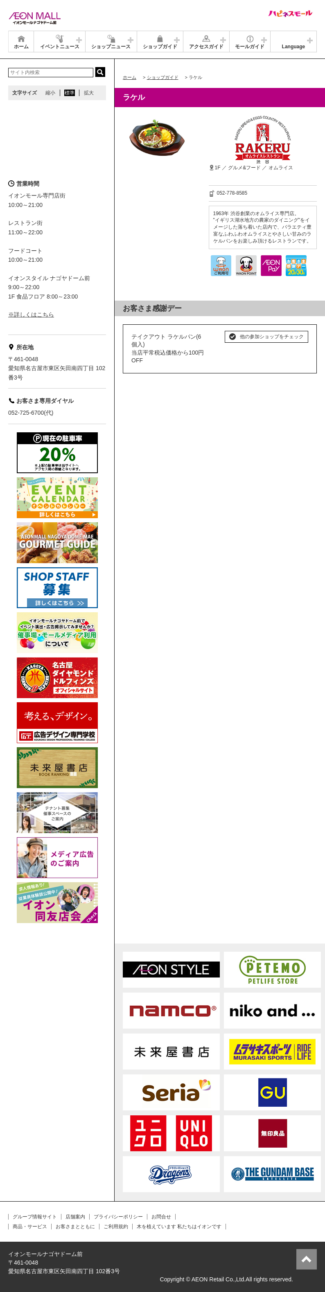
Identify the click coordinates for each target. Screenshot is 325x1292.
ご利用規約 (116, 1226)
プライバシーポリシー (118, 1217)
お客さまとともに (75, 1226)
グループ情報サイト (35, 1217)
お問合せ (161, 1217)
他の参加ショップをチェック (272, 336)
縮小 (50, 93)
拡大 (89, 93)
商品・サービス (30, 1226)
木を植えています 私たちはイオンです (179, 1226)
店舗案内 (75, 1217)
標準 (69, 93)
